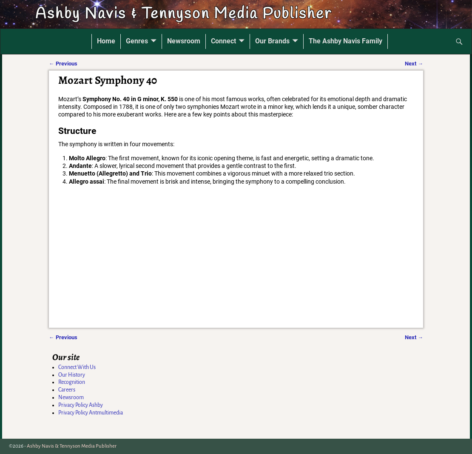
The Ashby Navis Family (345, 41)
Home (106, 41)
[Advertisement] (236, 266)
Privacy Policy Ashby (80, 405)
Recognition (71, 382)
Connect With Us (77, 367)
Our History (71, 375)
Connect (223, 41)
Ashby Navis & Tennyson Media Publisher (183, 14)
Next (414, 63)
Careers (66, 390)
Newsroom (183, 41)
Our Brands (272, 41)
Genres (137, 41)
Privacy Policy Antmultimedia (90, 413)
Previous (63, 63)
